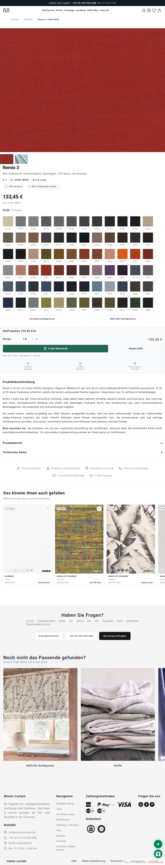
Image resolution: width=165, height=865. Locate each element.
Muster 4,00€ (136, 348)
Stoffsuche (48, 10)
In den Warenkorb (55, 348)
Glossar (61, 835)
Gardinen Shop (65, 803)
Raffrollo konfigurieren (123, 319)
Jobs (59, 809)
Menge (82, 339)
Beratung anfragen (114, 636)
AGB (73, 861)
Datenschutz (118, 861)
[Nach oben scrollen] (158, 859)
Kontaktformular (49, 636)
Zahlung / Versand (67, 825)
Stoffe (59, 10)
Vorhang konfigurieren (42, 319)
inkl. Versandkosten (153, 862)
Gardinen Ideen (65, 814)
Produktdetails (12, 443)
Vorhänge (69, 10)
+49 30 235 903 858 (84, 3)
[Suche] (143, 10)
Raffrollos (93, 10)
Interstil (104, 10)
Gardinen (81, 10)
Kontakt (61, 841)
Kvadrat (28, 19)
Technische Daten (15, 452)
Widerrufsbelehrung (93, 861)
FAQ (58, 830)
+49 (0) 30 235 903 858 (23, 837)
